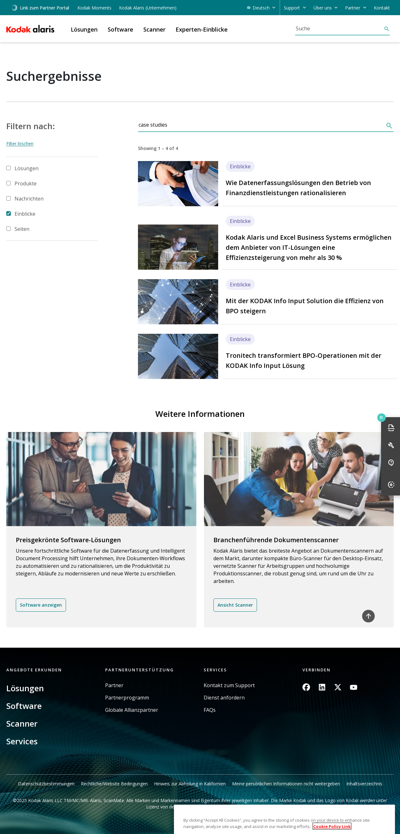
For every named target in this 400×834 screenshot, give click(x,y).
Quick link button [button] (381, 417)
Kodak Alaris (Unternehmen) (147, 8)
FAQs (210, 710)
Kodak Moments (94, 8)
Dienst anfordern (224, 697)
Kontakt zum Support (229, 685)
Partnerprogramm (127, 697)
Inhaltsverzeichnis (364, 784)
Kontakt (382, 8)
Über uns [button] (322, 8)
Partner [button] (352, 8)
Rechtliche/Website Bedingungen (114, 784)
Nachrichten (29, 198)
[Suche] (339, 28)
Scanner (22, 723)
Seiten (22, 228)
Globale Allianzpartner (131, 710)
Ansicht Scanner (235, 605)
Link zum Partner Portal (40, 7)
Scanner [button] (154, 29)
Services (22, 741)
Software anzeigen (41, 605)
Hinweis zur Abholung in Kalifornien (190, 784)
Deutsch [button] (261, 8)
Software (24, 706)
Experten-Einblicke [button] (202, 29)
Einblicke (25, 213)
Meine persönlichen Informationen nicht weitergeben (286, 784)
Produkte (26, 183)
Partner (114, 685)
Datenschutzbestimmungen (46, 784)
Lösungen (27, 168)
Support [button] (292, 8)
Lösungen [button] (84, 29)
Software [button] (120, 29)
